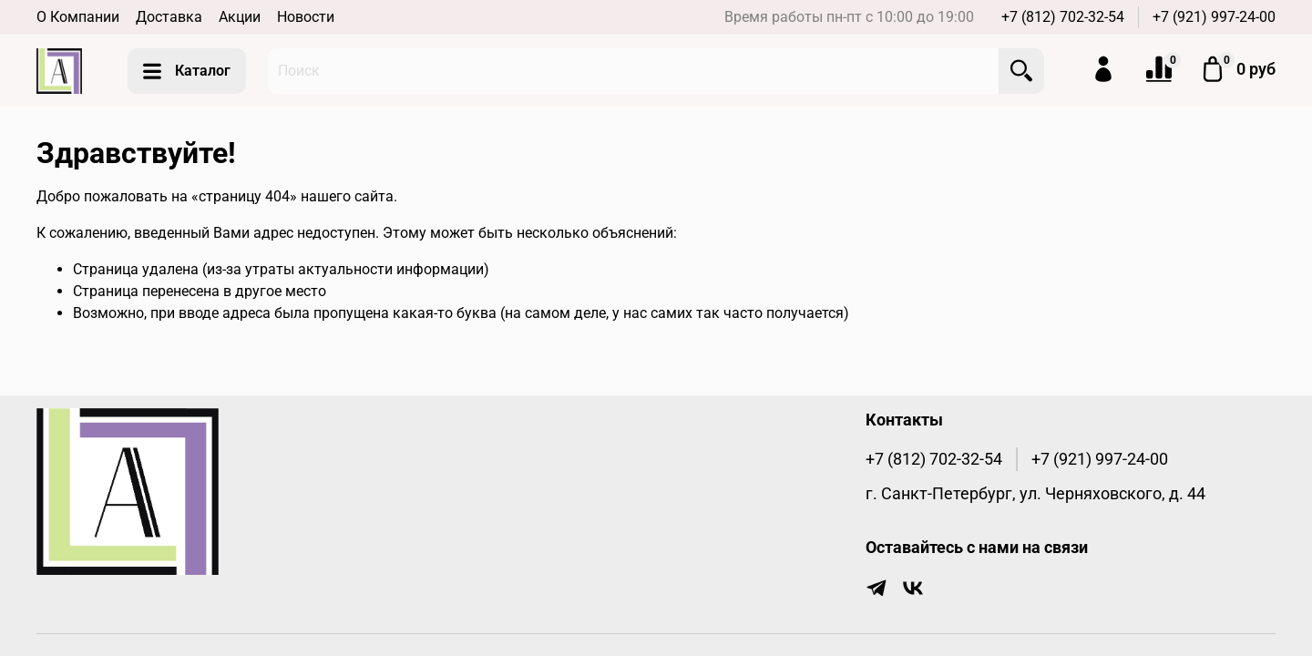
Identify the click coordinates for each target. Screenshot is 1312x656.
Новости (305, 17)
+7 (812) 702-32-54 (1062, 17)
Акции (240, 17)
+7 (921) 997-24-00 (1214, 17)
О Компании (77, 17)
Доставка (169, 17)
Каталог (187, 71)
